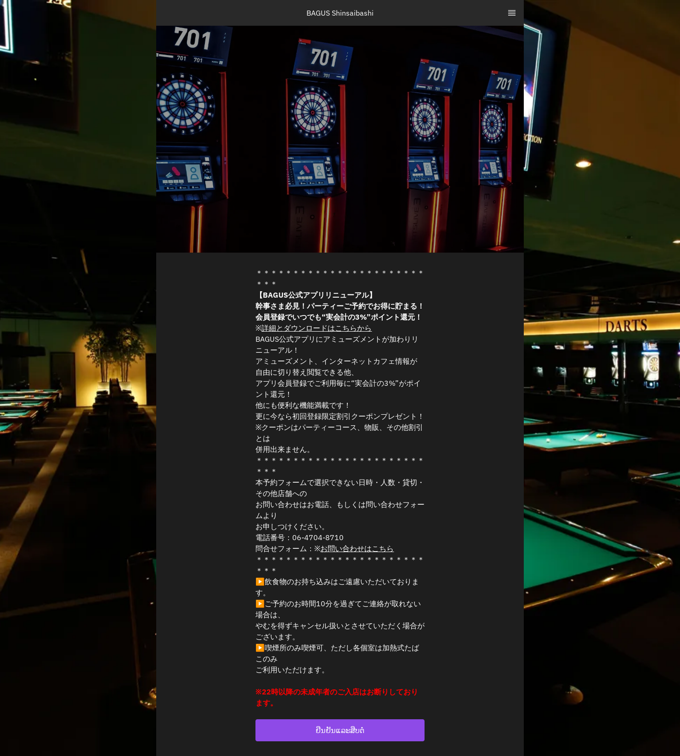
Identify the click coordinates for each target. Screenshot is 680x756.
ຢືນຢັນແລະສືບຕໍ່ (340, 730)
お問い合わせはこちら (357, 548)
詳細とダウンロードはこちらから (316, 328)
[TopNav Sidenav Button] (512, 13)
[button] (340, 730)
